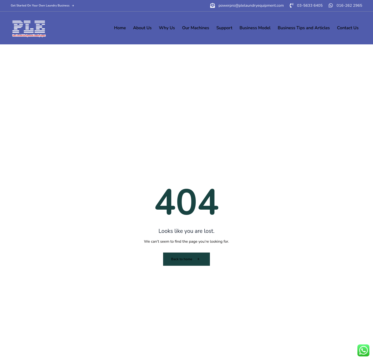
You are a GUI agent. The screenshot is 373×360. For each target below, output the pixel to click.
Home (120, 28)
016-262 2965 (349, 5)
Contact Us (348, 28)
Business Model (255, 28)
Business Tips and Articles (304, 28)
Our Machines (195, 28)
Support (224, 28)
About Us (142, 28)
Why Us (167, 28)
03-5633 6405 (310, 5)
